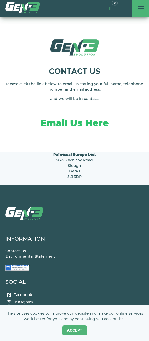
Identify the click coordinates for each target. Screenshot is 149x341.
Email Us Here (74, 123)
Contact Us (15, 250)
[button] (125, 8)
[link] (22, 8)
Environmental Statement (30, 256)
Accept (74, 330)
